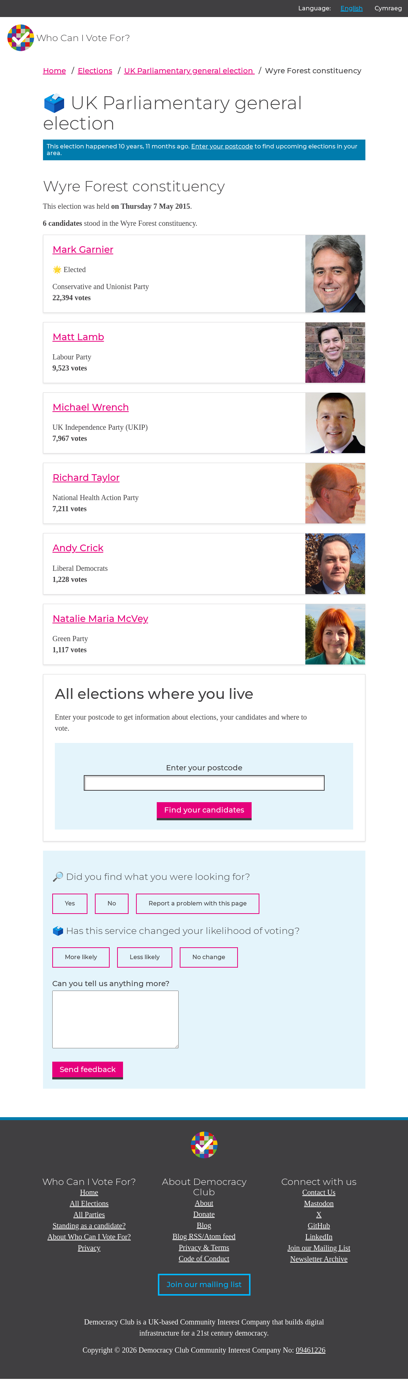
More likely (81, 957)
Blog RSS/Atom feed (203, 1247)
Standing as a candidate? (89, 1237)
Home (54, 70)
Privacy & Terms (204, 1259)
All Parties (89, 1226)
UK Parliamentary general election (189, 70)
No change (208, 957)
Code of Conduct (204, 1270)
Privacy (89, 1259)
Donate (204, 1225)
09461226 (310, 1361)
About (204, 1214)
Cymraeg (388, 8)
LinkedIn (318, 1248)
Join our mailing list (204, 1295)
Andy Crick (78, 547)
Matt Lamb (78, 336)
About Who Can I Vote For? (89, 1248)
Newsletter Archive (319, 1270)
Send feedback (88, 1080)
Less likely (145, 957)
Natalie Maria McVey (100, 618)
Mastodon (319, 1214)
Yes (70, 903)
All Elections (89, 1214)
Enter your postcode (222, 146)
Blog (204, 1236)
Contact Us (318, 1203)
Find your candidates (204, 809)
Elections (95, 70)
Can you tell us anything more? (110, 983)
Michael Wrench (91, 407)
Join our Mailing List (319, 1259)
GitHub (319, 1237)
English (352, 8)
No (111, 903)
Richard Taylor (86, 477)
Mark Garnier (83, 249)
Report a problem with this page (198, 903)
